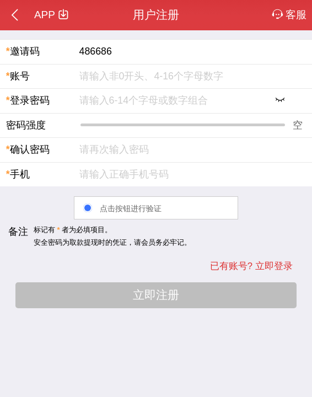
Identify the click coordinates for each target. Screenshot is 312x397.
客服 (289, 14)
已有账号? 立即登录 (251, 266)
